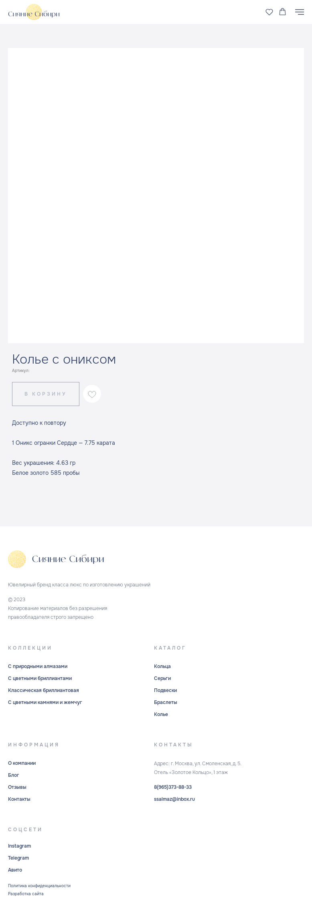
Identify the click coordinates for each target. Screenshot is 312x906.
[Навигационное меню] (299, 12)
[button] (269, 12)
